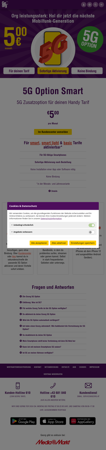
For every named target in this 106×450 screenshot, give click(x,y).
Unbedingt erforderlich (23, 225)
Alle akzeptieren (39, 243)
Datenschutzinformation (51, 218)
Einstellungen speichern (83, 243)
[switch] (92, 232)
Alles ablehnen (59, 243)
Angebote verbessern (23, 232)
